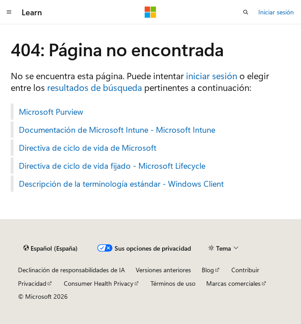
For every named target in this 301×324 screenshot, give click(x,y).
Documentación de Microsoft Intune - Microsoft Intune (117, 129)
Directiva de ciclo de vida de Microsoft (87, 147)
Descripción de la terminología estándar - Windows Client (121, 183)
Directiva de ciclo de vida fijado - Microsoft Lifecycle (112, 165)
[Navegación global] (9, 12)
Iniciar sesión (276, 12)
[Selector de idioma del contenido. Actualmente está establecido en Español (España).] (50, 248)
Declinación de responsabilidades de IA (71, 270)
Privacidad (32, 283)
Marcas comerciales (233, 283)
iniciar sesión (211, 75)
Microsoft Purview (51, 111)
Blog (208, 270)
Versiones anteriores (163, 270)
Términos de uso (172, 283)
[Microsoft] (150, 12)
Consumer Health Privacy (98, 283)
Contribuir (245, 270)
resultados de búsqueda (94, 87)
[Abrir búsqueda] (246, 12)
